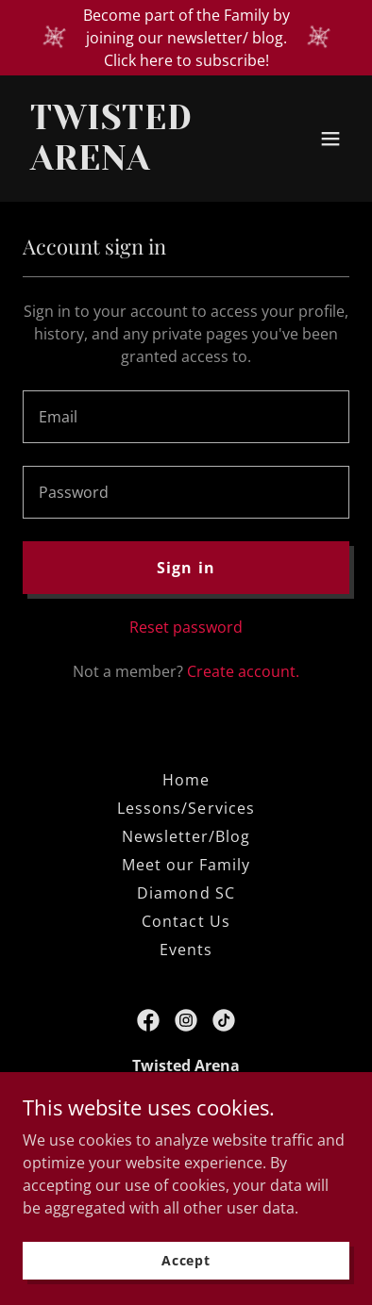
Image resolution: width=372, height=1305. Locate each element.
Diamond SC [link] (185, 893)
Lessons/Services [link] (185, 808)
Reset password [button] (186, 627)
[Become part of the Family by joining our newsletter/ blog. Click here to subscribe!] (186, 38)
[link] (137, 164)
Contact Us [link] (185, 921)
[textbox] (186, 416)
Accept (186, 1260)
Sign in (185, 567)
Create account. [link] (243, 671)
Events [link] (186, 949)
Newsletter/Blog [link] (186, 836)
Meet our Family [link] (186, 864)
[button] (330, 138)
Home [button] (186, 779)
